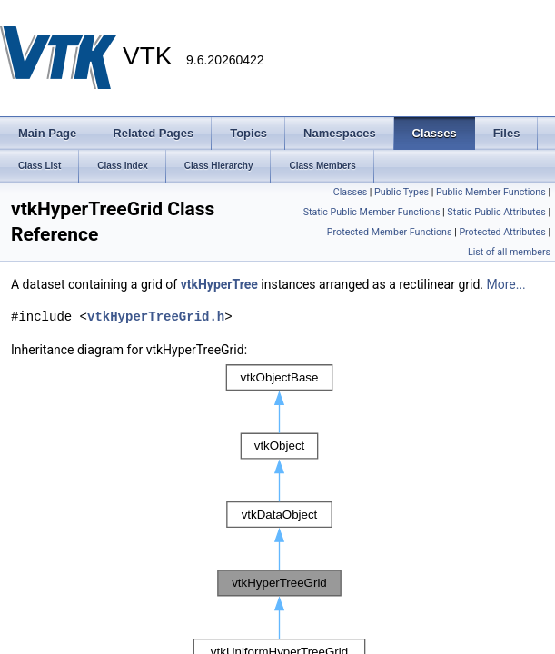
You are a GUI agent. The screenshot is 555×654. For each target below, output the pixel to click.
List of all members (509, 252)
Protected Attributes (502, 232)
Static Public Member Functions (372, 212)
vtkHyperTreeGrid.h (155, 316)
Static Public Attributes (496, 212)
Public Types (401, 192)
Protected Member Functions (389, 232)
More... (505, 284)
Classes (350, 192)
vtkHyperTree (219, 284)
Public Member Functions (491, 192)
